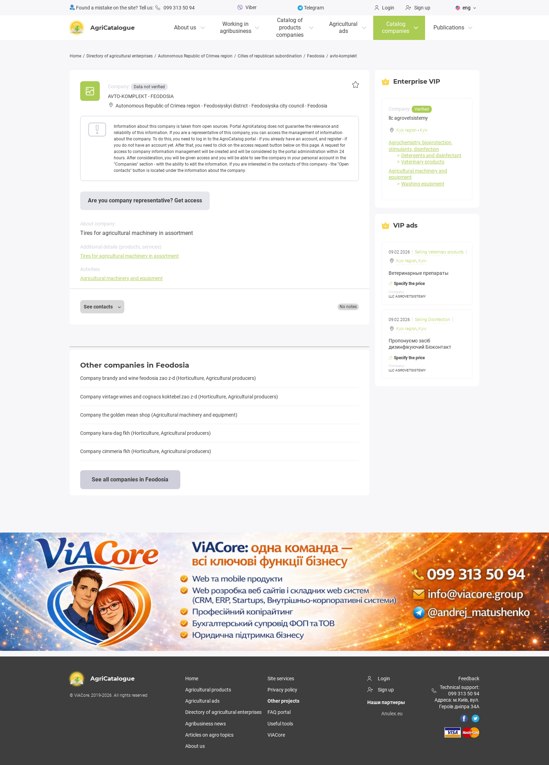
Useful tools (280, 723)
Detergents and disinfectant (431, 155)
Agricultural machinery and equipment (121, 278)
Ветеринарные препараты (419, 273)
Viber (246, 7)
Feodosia (316, 56)
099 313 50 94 (175, 8)
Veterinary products (422, 162)
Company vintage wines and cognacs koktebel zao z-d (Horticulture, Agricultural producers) (179, 396)
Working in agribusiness (235, 27)
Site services (280, 678)
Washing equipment (422, 183)
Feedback (468, 678)
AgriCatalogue (102, 27)
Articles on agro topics (209, 735)
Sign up (417, 8)
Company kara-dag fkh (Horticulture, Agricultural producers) (145, 433)
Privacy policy (282, 690)
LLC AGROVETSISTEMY (407, 296)
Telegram (311, 8)
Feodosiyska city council (277, 106)
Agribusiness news (205, 723)
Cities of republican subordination (270, 56)
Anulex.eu (392, 713)
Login (384, 8)
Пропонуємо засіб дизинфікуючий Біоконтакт (420, 344)
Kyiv (424, 130)
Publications (448, 27)
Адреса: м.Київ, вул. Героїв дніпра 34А (457, 703)
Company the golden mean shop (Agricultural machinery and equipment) (158, 415)
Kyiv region (406, 130)
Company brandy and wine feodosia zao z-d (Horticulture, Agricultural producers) (168, 378)
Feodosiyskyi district (226, 106)
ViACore (276, 735)
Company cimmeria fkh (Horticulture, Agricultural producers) (145, 451)
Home (75, 56)
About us (185, 27)
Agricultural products (208, 690)
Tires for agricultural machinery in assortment (129, 256)
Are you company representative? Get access (145, 200)
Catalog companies (395, 27)
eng (463, 8)
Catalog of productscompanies (290, 27)
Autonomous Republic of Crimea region (195, 56)
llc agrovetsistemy (408, 118)
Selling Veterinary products (439, 252)
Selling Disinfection (432, 319)
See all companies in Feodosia (130, 479)
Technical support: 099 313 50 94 (456, 690)
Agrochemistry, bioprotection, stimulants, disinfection (420, 146)
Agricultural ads (343, 27)
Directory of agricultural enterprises (119, 56)
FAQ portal (279, 712)
